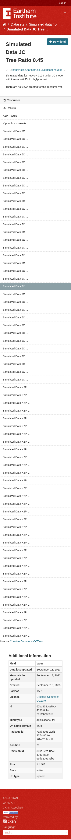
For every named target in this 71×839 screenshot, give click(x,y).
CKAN (9, 821)
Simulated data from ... (46, 24)
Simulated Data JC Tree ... (27, 29)
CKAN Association (13, 807)
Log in (62, 3)
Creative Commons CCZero (26, 641)
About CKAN (10, 798)
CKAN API (9, 802)
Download (57, 41)
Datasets (17, 24)
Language (9, 827)
